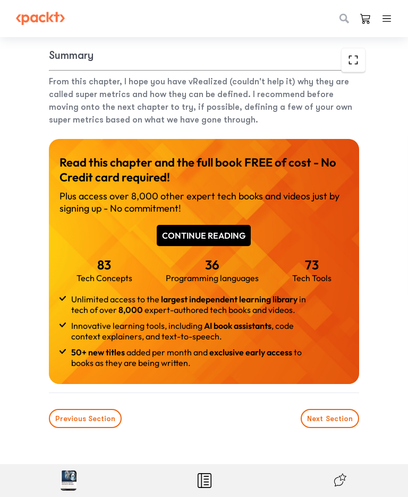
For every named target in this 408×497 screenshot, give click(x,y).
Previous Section (85, 418)
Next (330, 418)
